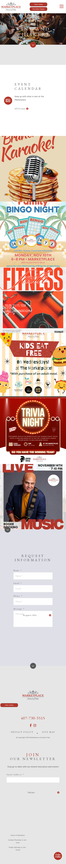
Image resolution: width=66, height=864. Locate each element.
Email (17, 583)
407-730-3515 (33, 718)
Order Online (58, 855)
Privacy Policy (22, 732)
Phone (17, 596)
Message (18, 609)
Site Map (48, 732)
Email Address (15, 774)
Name (17, 570)
